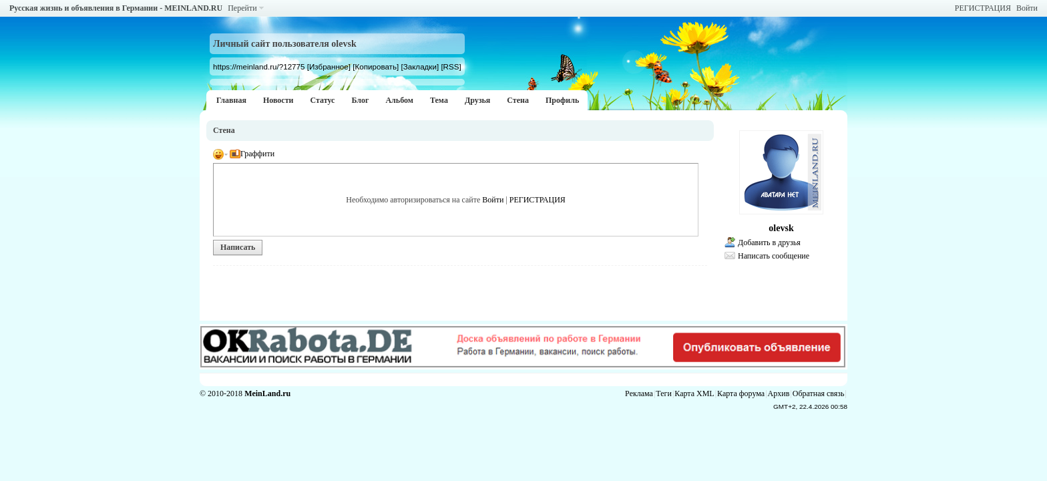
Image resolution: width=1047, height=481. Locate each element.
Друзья (477, 100)
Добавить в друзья (769, 242)
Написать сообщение (773, 256)
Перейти (242, 8)
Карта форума (741, 393)
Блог (360, 100)
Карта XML (694, 393)
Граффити (252, 153)
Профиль (562, 100)
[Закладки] (420, 66)
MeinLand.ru (267, 393)
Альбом (399, 100)
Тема (439, 100)
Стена (518, 100)
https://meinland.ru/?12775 (258, 66)
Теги (664, 393)
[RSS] (451, 66)
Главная (231, 100)
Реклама (639, 393)
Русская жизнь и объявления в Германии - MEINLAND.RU (115, 8)
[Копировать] (376, 66)
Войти (1027, 8)
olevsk (781, 228)
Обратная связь (819, 393)
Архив (779, 393)
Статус (322, 100)
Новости (278, 100)
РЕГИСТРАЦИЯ (983, 8)
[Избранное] (329, 66)
